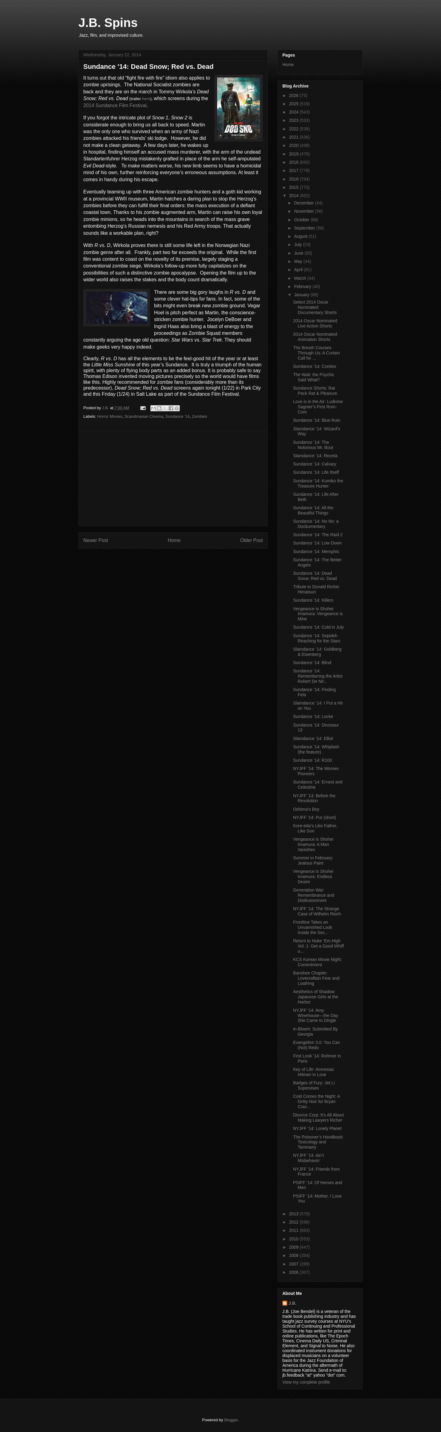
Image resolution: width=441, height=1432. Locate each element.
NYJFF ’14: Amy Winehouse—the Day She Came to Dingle (315, 1015)
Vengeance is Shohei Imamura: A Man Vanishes (313, 844)
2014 (294, 195)
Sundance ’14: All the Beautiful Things (313, 510)
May (298, 261)
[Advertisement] (173, 478)
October (302, 219)
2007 (294, 1264)
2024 (294, 112)
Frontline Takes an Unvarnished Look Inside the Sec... (312, 927)
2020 (294, 145)
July (298, 244)
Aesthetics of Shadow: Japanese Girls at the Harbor (315, 996)
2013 (294, 1213)
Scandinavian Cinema (143, 416)
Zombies (199, 416)
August (301, 236)
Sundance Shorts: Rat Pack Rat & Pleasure (315, 391)
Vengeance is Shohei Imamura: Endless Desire (313, 876)
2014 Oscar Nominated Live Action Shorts (315, 323)
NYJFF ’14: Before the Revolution (314, 798)
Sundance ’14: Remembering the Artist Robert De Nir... (317, 676)
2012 (294, 1222)
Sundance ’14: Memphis (316, 551)
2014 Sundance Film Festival (114, 105)
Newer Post (95, 540)
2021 (294, 137)
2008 (294, 1255)
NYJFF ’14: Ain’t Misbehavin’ (308, 1158)
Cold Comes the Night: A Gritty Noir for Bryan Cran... (316, 1101)
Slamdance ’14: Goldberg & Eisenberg (317, 652)
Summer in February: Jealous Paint (313, 860)
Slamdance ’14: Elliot (313, 738)
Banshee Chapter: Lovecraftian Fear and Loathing (316, 978)
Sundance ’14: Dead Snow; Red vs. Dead (315, 576)
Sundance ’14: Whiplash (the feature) (316, 749)
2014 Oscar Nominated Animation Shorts (315, 337)
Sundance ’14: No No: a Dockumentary (316, 524)
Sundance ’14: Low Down (317, 542)
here (146, 98)
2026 (294, 95)
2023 (294, 120)
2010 (294, 1238)
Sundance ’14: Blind (312, 662)
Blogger (231, 1420)
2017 (294, 170)
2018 (294, 162)
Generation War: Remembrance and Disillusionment (313, 895)
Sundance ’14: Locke (313, 716)
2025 (294, 103)
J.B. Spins (108, 22)
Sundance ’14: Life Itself (316, 472)
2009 (294, 1247)
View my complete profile (306, 1382)
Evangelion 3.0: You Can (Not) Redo (316, 1045)
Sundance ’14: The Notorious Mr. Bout (313, 445)
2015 (294, 187)
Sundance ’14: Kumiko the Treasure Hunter (318, 483)
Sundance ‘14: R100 (312, 760)
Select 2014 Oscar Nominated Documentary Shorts (315, 307)
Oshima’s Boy (306, 809)
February (303, 286)
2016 (294, 179)
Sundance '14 (177, 416)
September (305, 228)
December (304, 202)
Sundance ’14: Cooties (314, 366)
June (299, 253)
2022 (294, 128)
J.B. (292, 1303)
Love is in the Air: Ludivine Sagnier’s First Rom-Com (318, 406)
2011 (294, 1230)
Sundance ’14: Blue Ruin (316, 420)
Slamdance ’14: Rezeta (315, 455)
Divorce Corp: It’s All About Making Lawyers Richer (318, 1117)
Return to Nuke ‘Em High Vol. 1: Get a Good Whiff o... (318, 946)
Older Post (251, 540)
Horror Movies (110, 416)
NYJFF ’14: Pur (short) (314, 817)
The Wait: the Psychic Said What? (313, 377)
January (302, 294)
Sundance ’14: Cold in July (318, 627)
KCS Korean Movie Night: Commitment (317, 962)
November (304, 211)
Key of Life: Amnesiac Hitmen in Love (313, 1072)
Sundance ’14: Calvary (314, 464)
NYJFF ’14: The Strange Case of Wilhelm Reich (317, 911)
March (300, 278)
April (299, 269)
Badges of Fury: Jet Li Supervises (314, 1085)
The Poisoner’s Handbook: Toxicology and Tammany (318, 1142)
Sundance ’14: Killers (313, 600)
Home (174, 540)
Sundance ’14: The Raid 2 (318, 534)
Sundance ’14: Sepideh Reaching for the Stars (316, 638)
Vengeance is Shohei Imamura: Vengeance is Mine (318, 614)
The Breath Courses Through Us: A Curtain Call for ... (316, 353)
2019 (294, 153)
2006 (294, 1272)
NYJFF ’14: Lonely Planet (317, 1128)
